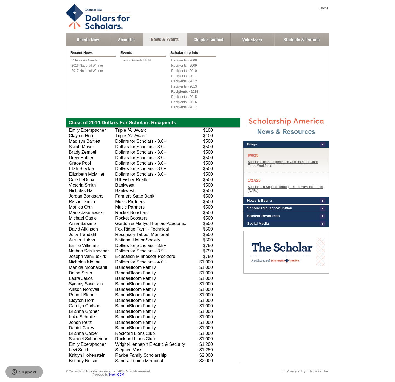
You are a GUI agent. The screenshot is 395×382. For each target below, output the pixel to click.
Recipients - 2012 (184, 81)
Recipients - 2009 (184, 66)
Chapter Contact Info (209, 39)
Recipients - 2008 (184, 60)
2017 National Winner (87, 71)
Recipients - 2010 (184, 71)
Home (324, 8)
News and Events (165, 39)
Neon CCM (116, 374)
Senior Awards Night (136, 60)
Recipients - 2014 (184, 92)
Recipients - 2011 (184, 76)
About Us (126, 39)
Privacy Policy (296, 371)
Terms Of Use (318, 371)
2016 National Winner (87, 66)
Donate (88, 39)
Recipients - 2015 (184, 97)
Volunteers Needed (85, 60)
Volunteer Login (252, 39)
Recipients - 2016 (184, 102)
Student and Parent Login (301, 39)
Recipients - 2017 (184, 107)
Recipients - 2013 (184, 86)
